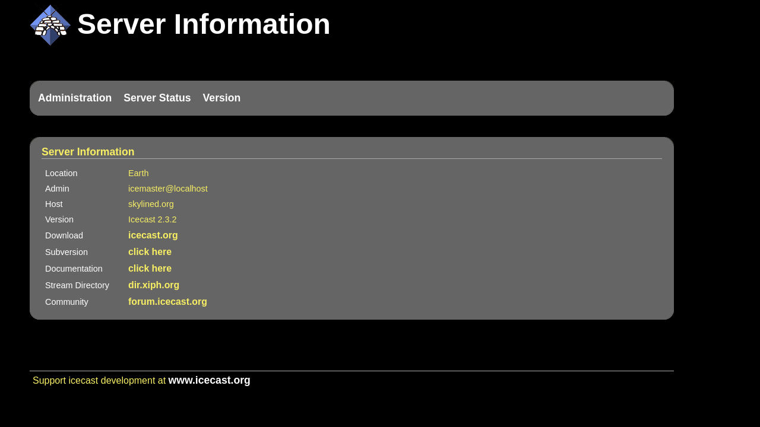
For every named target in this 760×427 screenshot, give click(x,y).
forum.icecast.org (167, 302)
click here (150, 252)
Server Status (157, 98)
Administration (75, 98)
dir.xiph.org (153, 285)
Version (222, 98)
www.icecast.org (210, 380)
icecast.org (153, 235)
